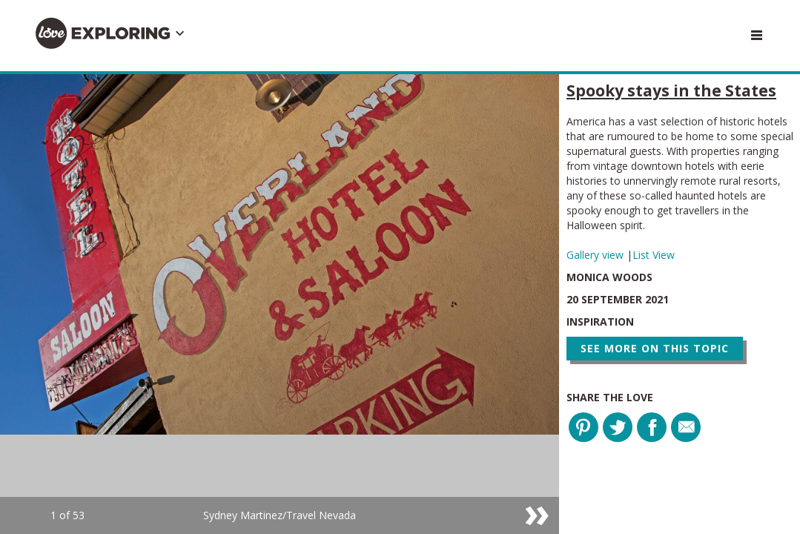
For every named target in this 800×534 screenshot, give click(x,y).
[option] (279, 304)
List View (653, 255)
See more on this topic (655, 348)
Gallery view (596, 255)
